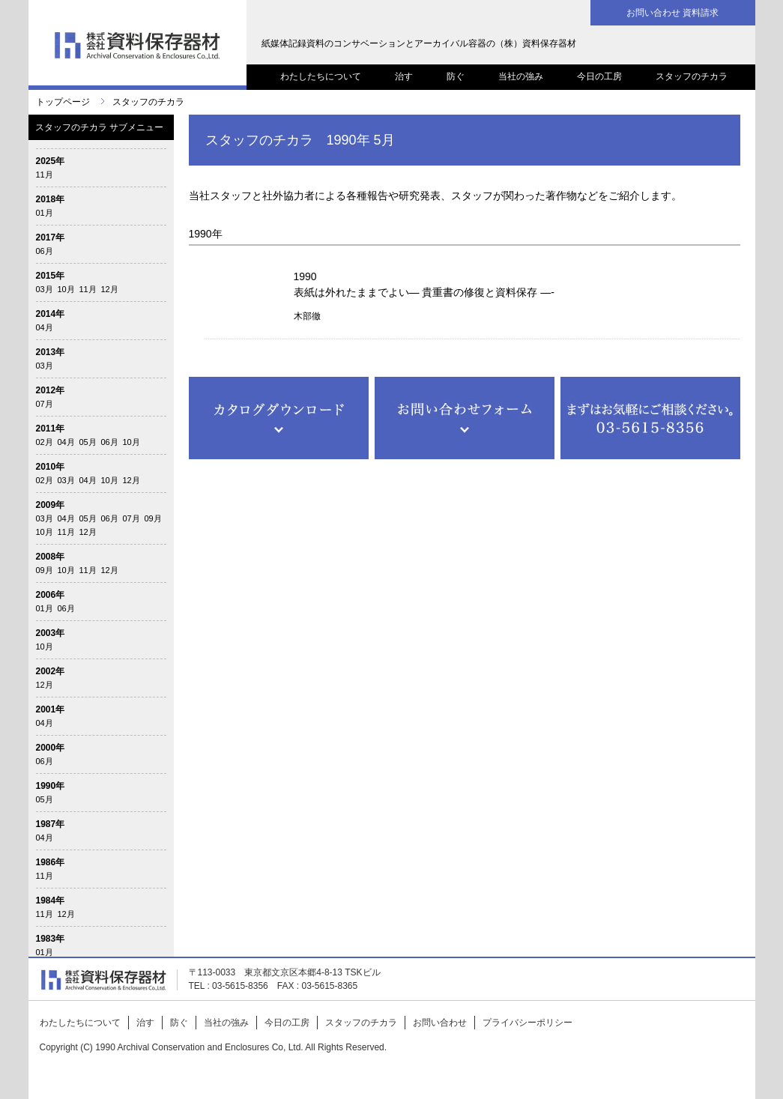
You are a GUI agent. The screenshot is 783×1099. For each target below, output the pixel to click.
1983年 (50, 938)
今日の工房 (599, 76)
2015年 (50, 275)
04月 (44, 327)
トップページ (63, 102)
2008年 (50, 556)
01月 (44, 212)
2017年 (50, 237)
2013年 (50, 352)
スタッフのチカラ (692, 76)
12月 (109, 289)
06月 (44, 250)
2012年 (50, 390)
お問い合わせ (440, 1022)
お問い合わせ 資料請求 (672, 12)
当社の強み (520, 76)
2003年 (50, 633)
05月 (88, 442)
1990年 (50, 786)
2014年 (50, 314)
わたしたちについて (320, 76)
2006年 (50, 595)
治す (404, 76)
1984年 (50, 900)
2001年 (50, 709)
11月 (44, 174)
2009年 (50, 505)
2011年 (50, 428)
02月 (44, 442)
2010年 (50, 466)
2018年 (50, 199)
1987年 (50, 824)
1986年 (50, 862)
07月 (44, 403)
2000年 (50, 747)
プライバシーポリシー (527, 1022)
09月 (153, 518)
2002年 (50, 671)
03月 (44, 289)
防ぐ (456, 76)
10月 (66, 289)
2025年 (50, 161)
